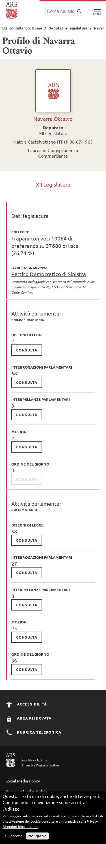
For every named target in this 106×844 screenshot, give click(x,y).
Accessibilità (26, 704)
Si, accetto (13, 836)
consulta (26, 350)
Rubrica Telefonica (33, 732)
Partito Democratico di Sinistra (48, 274)
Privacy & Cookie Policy (26, 790)
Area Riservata (28, 718)
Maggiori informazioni (20, 827)
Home (37, 28)
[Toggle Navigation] (97, 11)
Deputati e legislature (68, 28)
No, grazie (38, 836)
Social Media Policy (23, 780)
